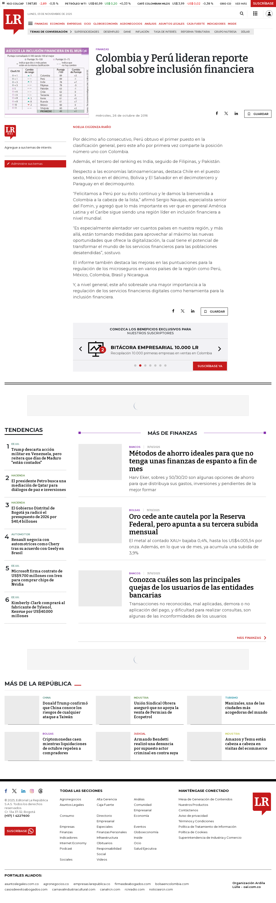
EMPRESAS (74, 23)
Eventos (140, 826)
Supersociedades (86, 31)
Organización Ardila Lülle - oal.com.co (248, 885)
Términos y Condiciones (196, 821)
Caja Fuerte (105, 804)
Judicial (140, 733)
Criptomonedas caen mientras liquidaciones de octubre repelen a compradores (64, 746)
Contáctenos (188, 810)
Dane (127, 31)
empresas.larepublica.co (91, 884)
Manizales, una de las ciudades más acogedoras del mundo (246, 708)
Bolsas (48, 733)
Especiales (104, 826)
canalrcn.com (110, 889)
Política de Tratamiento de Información (207, 826)
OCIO (87, 23)
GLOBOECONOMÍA (105, 23)
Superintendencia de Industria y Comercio (210, 837)
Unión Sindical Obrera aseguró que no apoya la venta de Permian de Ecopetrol (156, 710)
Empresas (67, 826)
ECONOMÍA (57, 23)
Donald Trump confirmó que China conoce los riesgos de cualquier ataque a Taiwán (65, 710)
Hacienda (18, 475)
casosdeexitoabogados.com (26, 889)
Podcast (66, 848)
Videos (102, 859)
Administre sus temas (24, 163)
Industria (141, 697)
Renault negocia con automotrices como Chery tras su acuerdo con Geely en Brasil (37, 546)
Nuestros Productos (193, 804)
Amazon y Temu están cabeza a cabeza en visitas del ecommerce (246, 744)
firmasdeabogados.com (133, 884)
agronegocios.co (56, 884)
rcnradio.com (135, 889)
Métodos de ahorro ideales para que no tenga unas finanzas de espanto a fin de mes (193, 461)
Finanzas (66, 832)
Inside (138, 837)
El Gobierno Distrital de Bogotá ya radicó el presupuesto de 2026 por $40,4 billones (34, 515)
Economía (141, 815)
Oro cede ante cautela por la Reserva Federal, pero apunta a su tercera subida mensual (193, 524)
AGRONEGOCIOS (131, 23)
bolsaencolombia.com (172, 884)
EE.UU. (15, 444)
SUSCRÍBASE (263, 3)
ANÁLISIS (150, 23)
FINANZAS (41, 23)
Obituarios (104, 843)
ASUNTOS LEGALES (172, 23)
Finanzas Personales (112, 832)
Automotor (20, 534)
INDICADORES (216, 23)
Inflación (142, 31)
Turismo (231, 697)
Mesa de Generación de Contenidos (205, 799)
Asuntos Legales (72, 804)
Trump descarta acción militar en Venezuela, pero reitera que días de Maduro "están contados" (36, 456)
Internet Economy (73, 843)
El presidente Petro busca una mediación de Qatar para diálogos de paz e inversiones (38, 485)
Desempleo (111, 31)
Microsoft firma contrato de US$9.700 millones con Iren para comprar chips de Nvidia (36, 578)
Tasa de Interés (165, 31)
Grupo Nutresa (225, 31)
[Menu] (31, 23)
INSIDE (232, 23)
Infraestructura (107, 837)
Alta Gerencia (107, 799)
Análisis (139, 799)
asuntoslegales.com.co (22, 884)
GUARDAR (257, 114)
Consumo (67, 815)
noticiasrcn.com (161, 889)
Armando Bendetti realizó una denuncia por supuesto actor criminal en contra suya (156, 746)
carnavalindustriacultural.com (73, 889)
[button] (79, 349)
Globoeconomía (146, 832)
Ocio (137, 843)
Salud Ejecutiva (145, 848)
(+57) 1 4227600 (17, 815)
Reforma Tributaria (195, 31)
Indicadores (68, 837)
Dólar (245, 31)
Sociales (66, 859)
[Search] (242, 13)
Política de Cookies (193, 832)
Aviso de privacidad (193, 815)
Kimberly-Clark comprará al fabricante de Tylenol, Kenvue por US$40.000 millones (38, 609)
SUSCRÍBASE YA (210, 366)
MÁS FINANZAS (249, 637)
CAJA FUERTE (196, 23)
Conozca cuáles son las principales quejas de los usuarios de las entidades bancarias (191, 587)
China (47, 697)
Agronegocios (70, 799)
